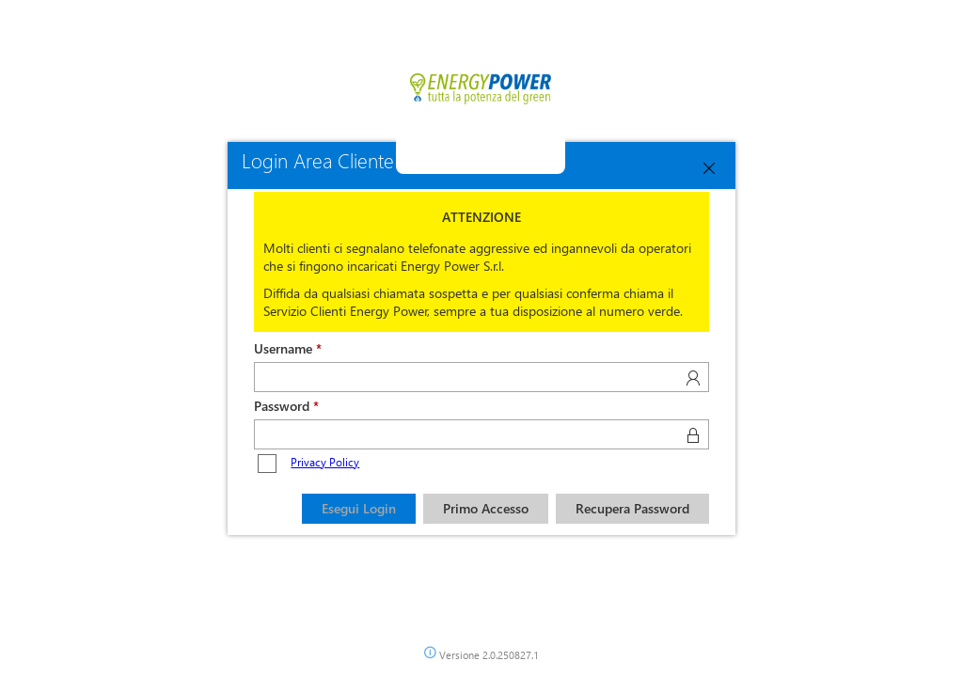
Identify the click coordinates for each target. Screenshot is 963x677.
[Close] (709, 168)
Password (281, 406)
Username (283, 348)
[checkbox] (267, 464)
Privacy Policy (325, 461)
